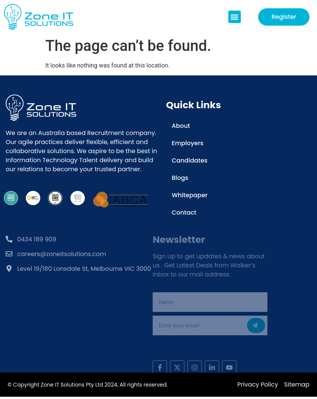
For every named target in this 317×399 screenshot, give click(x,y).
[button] (234, 17)
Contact (184, 212)
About (181, 125)
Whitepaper (190, 195)
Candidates (190, 160)
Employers (187, 143)
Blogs (180, 177)
